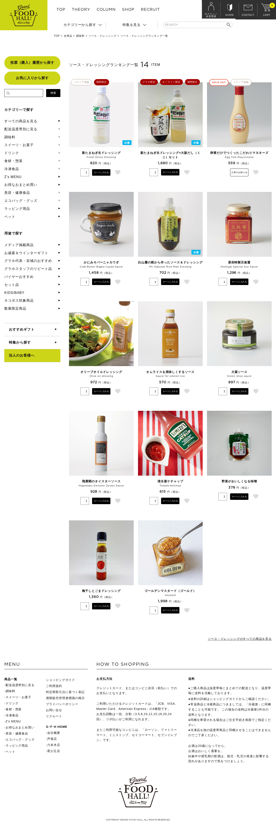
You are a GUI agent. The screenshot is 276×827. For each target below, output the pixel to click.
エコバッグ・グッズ (20, 200)
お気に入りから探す (32, 78)
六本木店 (53, 745)
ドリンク (11, 153)
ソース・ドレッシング (102, 35)
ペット (9, 216)
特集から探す (20, 342)
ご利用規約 (54, 686)
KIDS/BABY (14, 293)
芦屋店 (52, 739)
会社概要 (53, 733)
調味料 (80, 35)
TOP (60, 10)
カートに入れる (101, 172)
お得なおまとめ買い (20, 184)
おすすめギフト (21, 329)
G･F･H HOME (56, 727)
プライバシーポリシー (62, 705)
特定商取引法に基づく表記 (65, 693)
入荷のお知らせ (239, 172)
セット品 (11, 285)
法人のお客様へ (21, 355)
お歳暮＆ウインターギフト (26, 253)
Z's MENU (13, 177)
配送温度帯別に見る (20, 129)
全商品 (68, 35)
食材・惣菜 (13, 161)
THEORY (81, 10)
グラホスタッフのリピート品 (28, 269)
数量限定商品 (15, 308)
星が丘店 (53, 752)
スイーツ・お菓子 (19, 145)
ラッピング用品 (17, 208)
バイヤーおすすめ (19, 277)
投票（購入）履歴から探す (32, 62)
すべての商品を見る (20, 121)
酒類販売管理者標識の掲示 (65, 699)
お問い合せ (54, 711)
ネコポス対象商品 (19, 300)
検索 (53, 92)
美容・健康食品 (17, 192)
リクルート (54, 717)
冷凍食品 (11, 169)
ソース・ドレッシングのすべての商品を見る (235, 639)
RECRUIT (150, 10)
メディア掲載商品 (19, 245)
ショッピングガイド (60, 680)
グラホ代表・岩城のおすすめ (28, 261)
